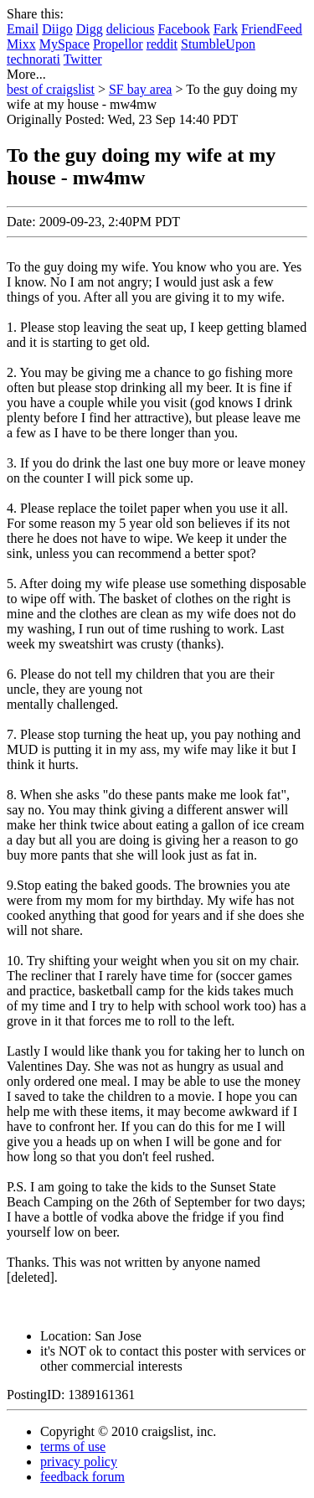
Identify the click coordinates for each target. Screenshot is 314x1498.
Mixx (21, 44)
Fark (226, 29)
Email (23, 29)
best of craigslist (51, 89)
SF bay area (140, 89)
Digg (89, 29)
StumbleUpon (218, 44)
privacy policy (78, 1461)
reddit (162, 44)
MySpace (64, 44)
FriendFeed (271, 29)
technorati (33, 59)
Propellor (118, 44)
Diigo (57, 29)
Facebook (183, 29)
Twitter (83, 59)
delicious (130, 29)
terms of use (73, 1446)
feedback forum (82, 1477)
